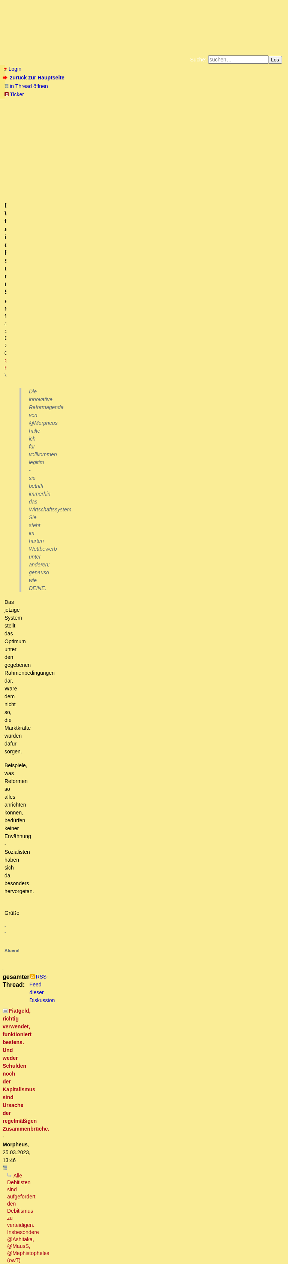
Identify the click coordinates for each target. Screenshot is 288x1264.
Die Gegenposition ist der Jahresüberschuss (101, 994)
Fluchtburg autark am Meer (62, 104)
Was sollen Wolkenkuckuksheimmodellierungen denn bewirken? (102, 385)
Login (12, 69)
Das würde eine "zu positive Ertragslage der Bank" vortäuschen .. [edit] (136, 1001)
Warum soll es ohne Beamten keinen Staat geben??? (87, 1143)
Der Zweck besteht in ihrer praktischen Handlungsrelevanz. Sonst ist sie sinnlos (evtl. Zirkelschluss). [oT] (160, 406)
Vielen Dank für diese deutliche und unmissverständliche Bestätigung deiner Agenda (136, 421)
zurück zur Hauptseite (34, 78)
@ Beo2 (146, 143)
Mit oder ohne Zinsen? (45, 1065)
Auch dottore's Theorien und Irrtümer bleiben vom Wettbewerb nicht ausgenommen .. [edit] (166, 477)
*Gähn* (22, 1192)
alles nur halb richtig (63, 937)
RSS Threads (45, 1244)
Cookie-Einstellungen (262, 110)
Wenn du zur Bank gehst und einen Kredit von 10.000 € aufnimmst (102, 803)
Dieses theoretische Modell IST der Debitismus (68, 541)
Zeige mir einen (47, 1150)
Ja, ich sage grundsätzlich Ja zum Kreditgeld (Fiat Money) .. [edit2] (127, 704)
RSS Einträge (17, 1244)
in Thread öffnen (26, 86)
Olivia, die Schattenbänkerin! (68, 1036)
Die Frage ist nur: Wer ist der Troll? (71, 569)
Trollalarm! (37, 562)
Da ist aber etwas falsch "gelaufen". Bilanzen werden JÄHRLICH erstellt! (113, 1029)
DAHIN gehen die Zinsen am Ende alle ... (92, 711)
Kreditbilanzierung (61, 874)
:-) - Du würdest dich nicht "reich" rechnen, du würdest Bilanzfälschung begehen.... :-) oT (148, 909)
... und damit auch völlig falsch (54, 598)
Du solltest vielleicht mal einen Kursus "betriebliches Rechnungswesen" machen (133, 824)
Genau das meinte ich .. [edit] (86, 456)
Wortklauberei (53, 1100)
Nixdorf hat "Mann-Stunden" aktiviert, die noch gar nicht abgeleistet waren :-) (128, 1043)
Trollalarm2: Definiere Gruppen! (71, 577)
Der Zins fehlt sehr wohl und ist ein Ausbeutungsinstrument (103, 683)
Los (275, 60)
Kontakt (67, 1244)
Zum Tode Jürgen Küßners (120, 104)
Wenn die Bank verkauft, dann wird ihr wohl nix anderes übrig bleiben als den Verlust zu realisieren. (161, 895)
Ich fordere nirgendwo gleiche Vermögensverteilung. (79, 1164)
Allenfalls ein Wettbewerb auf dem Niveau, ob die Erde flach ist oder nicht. (160, 512)
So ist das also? (43, 718)
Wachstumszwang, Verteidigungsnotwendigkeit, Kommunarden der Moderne (112, 1171)
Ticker (14, 94)
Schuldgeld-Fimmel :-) (69, 697)
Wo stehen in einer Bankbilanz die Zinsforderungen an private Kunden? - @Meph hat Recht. (142, 859)
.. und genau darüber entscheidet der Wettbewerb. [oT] (133, 506)
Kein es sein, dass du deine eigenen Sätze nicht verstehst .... (109, 399)
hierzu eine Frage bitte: (76, 965)
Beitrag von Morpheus (65, 1022)
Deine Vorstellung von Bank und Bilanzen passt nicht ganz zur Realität (111, 810)
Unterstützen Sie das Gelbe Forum (39, 110)
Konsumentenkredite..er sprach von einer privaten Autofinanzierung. (125, 881)
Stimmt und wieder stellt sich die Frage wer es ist (96, 583)
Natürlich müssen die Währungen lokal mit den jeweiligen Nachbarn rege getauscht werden (134, 1178)
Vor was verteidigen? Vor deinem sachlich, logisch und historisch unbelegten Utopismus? (122, 357)
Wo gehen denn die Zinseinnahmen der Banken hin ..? (102, 690)
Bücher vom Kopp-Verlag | (179, 104)
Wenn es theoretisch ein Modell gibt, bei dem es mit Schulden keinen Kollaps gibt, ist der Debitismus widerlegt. (152, 371)
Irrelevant (34, 1072)
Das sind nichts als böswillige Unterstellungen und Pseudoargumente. (124, 435)
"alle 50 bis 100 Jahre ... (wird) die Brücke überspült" (91, 633)
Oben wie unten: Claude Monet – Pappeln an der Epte (114, 760)
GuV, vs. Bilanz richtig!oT (75, 888)
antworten (23, 301)
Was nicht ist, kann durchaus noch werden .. (85, 1157)
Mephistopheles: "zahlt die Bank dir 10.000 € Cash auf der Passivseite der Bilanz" (135, 845)
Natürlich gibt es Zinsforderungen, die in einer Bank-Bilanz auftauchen (121, 944)
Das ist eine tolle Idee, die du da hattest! (93, 838)
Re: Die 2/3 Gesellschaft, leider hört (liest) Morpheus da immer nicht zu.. (124, 739)
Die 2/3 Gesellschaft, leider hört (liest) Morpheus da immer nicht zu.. (115, 732)
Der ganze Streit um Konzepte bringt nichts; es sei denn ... (92, 590)
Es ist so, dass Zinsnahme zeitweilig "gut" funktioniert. (93, 796)
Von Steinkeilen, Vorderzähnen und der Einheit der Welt (95, 725)
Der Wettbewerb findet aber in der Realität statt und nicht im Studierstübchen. (144, 442)
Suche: (198, 60)
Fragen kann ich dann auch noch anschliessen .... (113, 987)
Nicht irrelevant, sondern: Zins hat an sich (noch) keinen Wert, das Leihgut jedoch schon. (131, 1079)
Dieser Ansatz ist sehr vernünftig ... (85, 789)
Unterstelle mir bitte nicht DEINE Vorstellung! (87, 817)
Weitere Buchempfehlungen (159, 110)
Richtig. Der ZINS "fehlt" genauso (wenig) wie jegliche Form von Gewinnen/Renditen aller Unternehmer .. (152, 668)
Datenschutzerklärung (231, 104)
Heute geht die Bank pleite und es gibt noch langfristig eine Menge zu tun (140, 973)
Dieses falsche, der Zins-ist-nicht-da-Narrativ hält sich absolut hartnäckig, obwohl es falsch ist (133, 619)
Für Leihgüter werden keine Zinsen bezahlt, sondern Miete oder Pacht (114, 1093)
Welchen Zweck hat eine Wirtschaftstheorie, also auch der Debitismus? (115, 392)
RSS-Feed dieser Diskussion (251, 317)
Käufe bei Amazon (107, 110)
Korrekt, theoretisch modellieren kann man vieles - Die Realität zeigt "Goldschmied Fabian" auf (143, 527)
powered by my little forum (144, 1255)
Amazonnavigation (217, 110)
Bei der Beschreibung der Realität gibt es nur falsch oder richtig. (139, 492)
